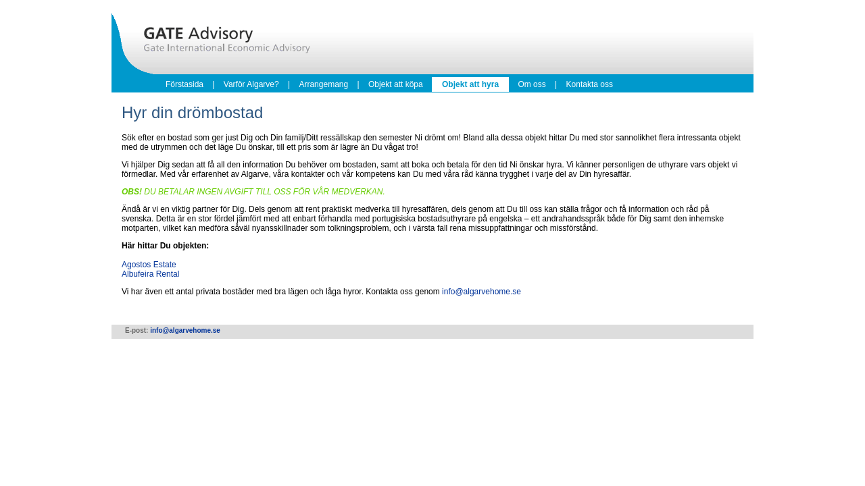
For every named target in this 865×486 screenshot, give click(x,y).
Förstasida (184, 84)
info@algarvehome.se (481, 291)
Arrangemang (323, 84)
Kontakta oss (589, 84)
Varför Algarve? (251, 84)
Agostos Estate (149, 264)
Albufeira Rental (150, 274)
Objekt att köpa (395, 84)
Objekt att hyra (470, 84)
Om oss (531, 84)
